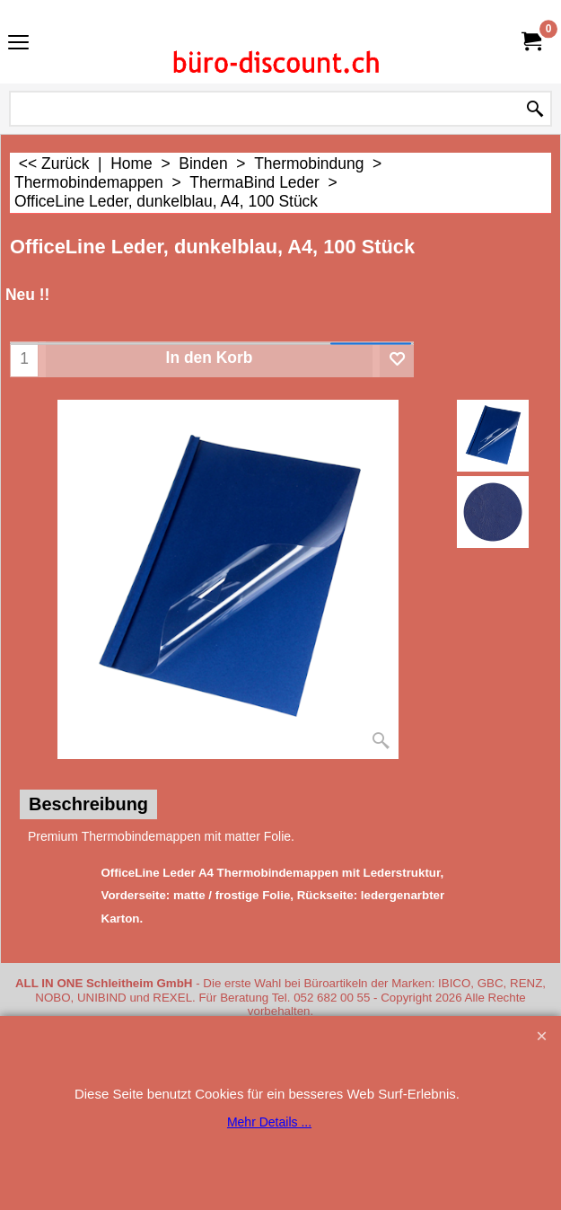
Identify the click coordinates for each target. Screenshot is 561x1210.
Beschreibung (88, 804)
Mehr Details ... (269, 1122)
